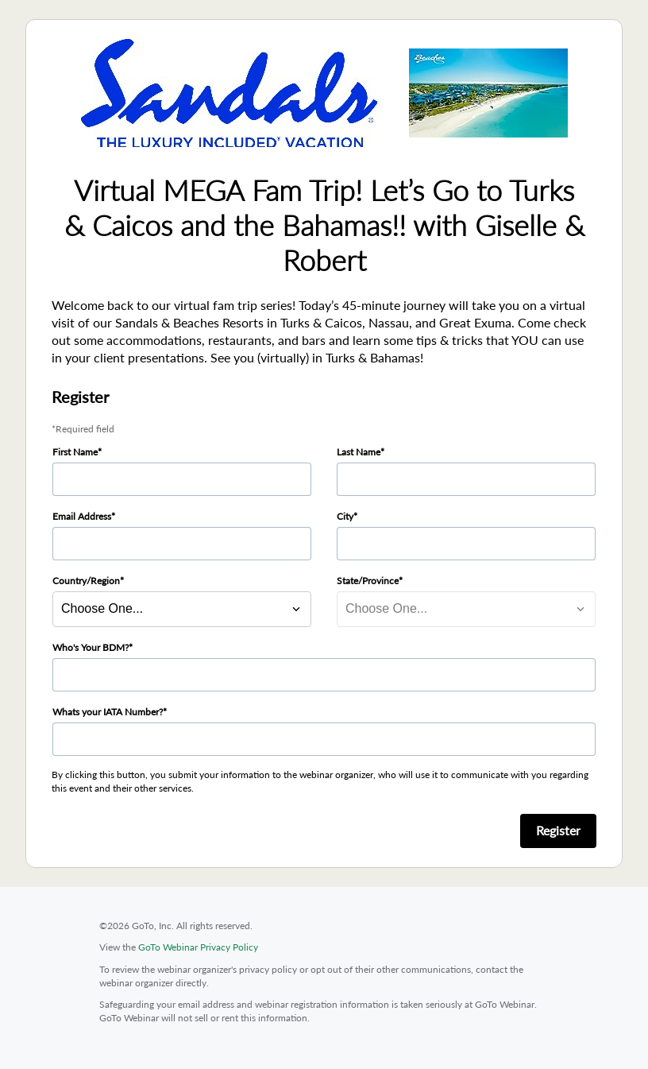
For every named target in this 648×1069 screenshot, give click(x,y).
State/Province (368, 581)
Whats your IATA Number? (107, 712)
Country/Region (86, 581)
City (345, 516)
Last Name (358, 452)
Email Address (81, 516)
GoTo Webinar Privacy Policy (198, 947)
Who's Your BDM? (90, 647)
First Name (75, 452)
